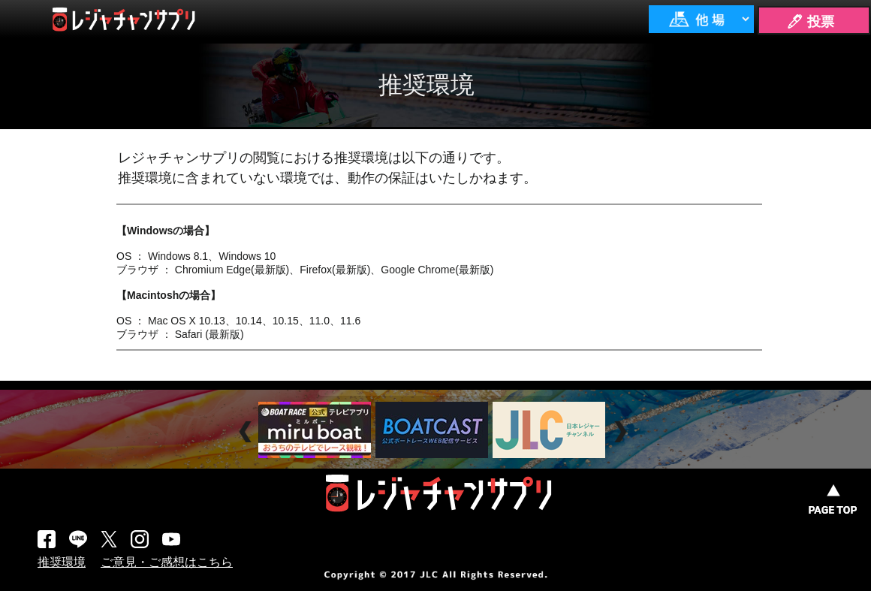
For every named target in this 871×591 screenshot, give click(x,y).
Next (622, 432)
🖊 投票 (810, 21)
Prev (247, 432)
